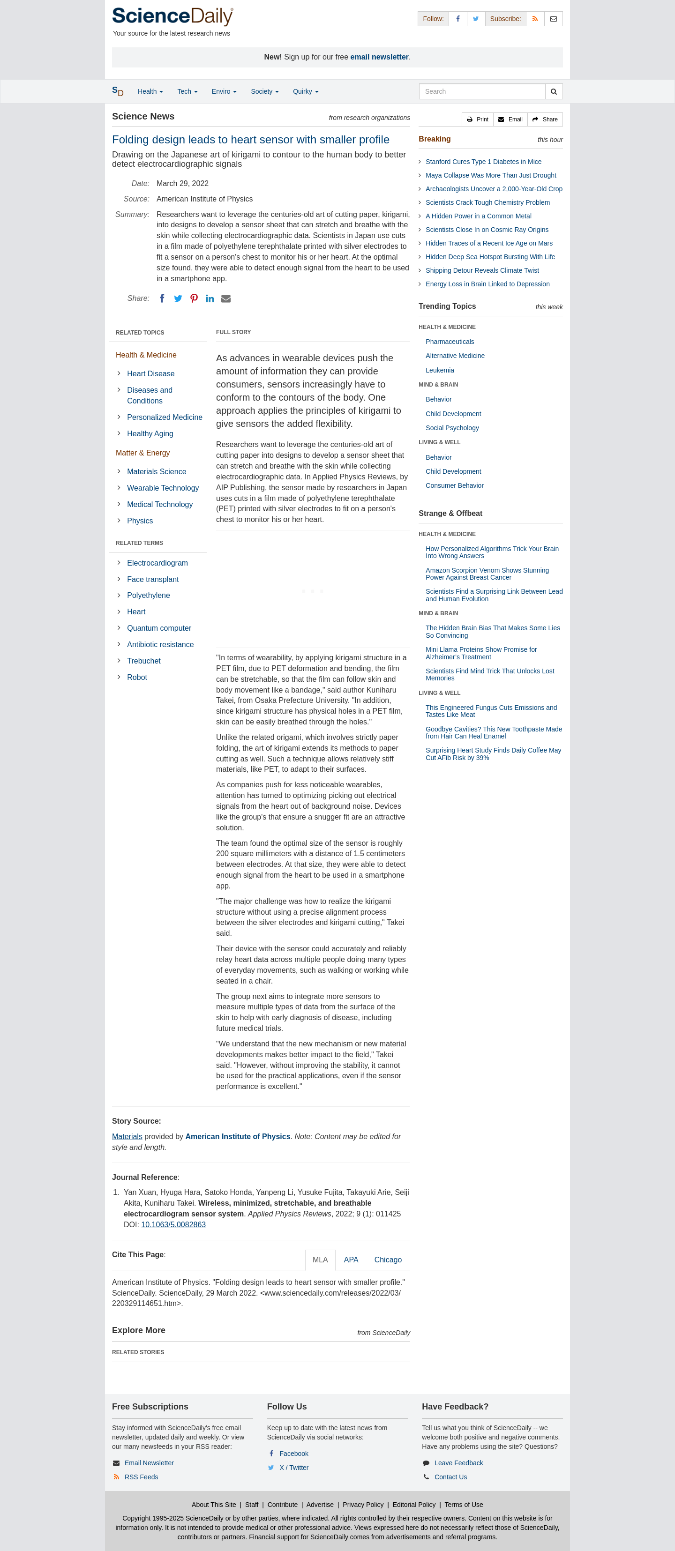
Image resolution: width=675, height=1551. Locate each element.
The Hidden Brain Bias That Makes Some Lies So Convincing (493, 631)
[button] (478, 119)
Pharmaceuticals (450, 341)
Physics (140, 521)
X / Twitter (294, 1467)
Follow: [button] (433, 18)
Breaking (434, 139)
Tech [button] (187, 91)
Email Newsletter (149, 1463)
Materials (127, 1137)
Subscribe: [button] (505, 18)
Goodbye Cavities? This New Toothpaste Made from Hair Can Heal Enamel (494, 732)
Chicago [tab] (388, 1260)
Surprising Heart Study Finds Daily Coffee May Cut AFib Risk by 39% (493, 753)
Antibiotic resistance (160, 645)
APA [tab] (351, 1260)
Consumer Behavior (455, 485)
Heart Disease (150, 374)
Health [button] (150, 91)
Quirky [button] (305, 91)
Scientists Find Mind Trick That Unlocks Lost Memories (490, 674)
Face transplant (153, 579)
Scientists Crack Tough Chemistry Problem (488, 202)
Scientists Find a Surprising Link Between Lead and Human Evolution (494, 595)
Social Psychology (452, 428)
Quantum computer (159, 628)
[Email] (226, 298)
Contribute (283, 1504)
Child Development (453, 414)
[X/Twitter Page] (476, 18)
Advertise (320, 1504)
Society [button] (265, 91)
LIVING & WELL (439, 442)
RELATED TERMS (139, 543)
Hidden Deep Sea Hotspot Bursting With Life (490, 257)
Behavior (438, 399)
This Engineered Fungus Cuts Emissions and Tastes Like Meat (491, 711)
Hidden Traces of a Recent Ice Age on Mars (489, 243)
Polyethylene (148, 595)
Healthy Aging (150, 434)
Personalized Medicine (164, 417)
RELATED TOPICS (140, 332)
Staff (252, 1504)
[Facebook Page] (458, 18)
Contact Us (451, 1477)
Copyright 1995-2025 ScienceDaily (173, 1518)
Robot (137, 677)
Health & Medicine (146, 355)
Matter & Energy (143, 453)
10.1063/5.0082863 (173, 1225)
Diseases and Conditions (149, 395)
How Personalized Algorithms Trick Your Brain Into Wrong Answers (492, 552)
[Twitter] (178, 298)
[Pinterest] (194, 298)
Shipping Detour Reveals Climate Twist (482, 270)
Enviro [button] (224, 91)
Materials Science (156, 472)
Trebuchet (143, 661)
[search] (554, 91)
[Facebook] (162, 298)
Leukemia (440, 370)
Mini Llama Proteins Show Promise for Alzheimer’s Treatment (481, 653)
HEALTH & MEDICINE (447, 327)
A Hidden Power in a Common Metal (479, 216)
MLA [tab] (320, 1260)
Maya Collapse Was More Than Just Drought (491, 175)
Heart (136, 612)
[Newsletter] (553, 18)
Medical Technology (160, 504)
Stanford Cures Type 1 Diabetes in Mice (483, 161)
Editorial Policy (414, 1504)
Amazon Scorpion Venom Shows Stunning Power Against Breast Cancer (487, 574)
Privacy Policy (363, 1504)
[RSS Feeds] (535, 18)
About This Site (214, 1504)
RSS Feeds (141, 1477)
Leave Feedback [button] (459, 1463)
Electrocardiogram (157, 563)
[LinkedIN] (210, 298)
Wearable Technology (163, 488)
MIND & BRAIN (438, 384)
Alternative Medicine (455, 355)
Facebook (294, 1453)
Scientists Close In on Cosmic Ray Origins (487, 229)
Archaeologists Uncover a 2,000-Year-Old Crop (494, 189)
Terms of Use (463, 1504)
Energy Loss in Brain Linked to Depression (488, 284)
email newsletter (380, 57)
